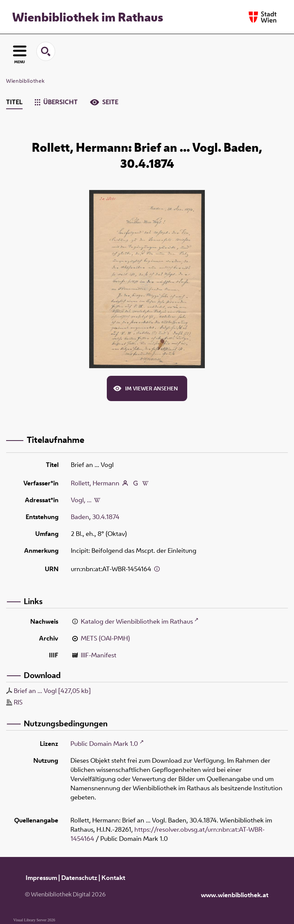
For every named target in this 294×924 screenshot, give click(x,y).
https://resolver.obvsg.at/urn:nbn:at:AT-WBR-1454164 (167, 834)
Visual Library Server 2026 (34, 920)
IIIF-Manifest (98, 655)
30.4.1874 (105, 517)
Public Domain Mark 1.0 (104, 743)
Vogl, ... (81, 500)
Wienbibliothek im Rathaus (87, 17)
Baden (80, 517)
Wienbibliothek (25, 80)
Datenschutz (79, 877)
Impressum (41, 877)
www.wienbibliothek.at (234, 895)
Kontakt (113, 877)
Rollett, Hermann (95, 483)
